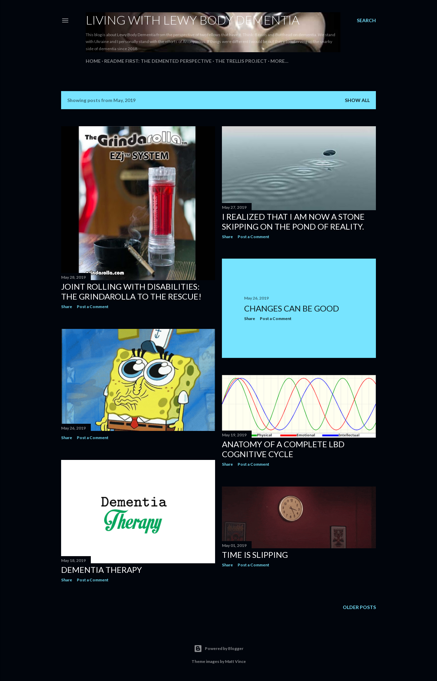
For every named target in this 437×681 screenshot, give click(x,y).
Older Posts (359, 607)
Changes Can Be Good (291, 308)
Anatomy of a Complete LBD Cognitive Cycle (283, 449)
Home (93, 61)
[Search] (366, 20)
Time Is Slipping (255, 555)
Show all (357, 100)
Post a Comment (93, 306)
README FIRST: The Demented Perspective (158, 61)
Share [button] (66, 306)
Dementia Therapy (101, 570)
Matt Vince (235, 661)
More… (279, 61)
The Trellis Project (241, 61)
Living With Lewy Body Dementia (192, 19)
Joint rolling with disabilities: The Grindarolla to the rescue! (131, 291)
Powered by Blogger (218, 648)
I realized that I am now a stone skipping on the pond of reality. (293, 221)
